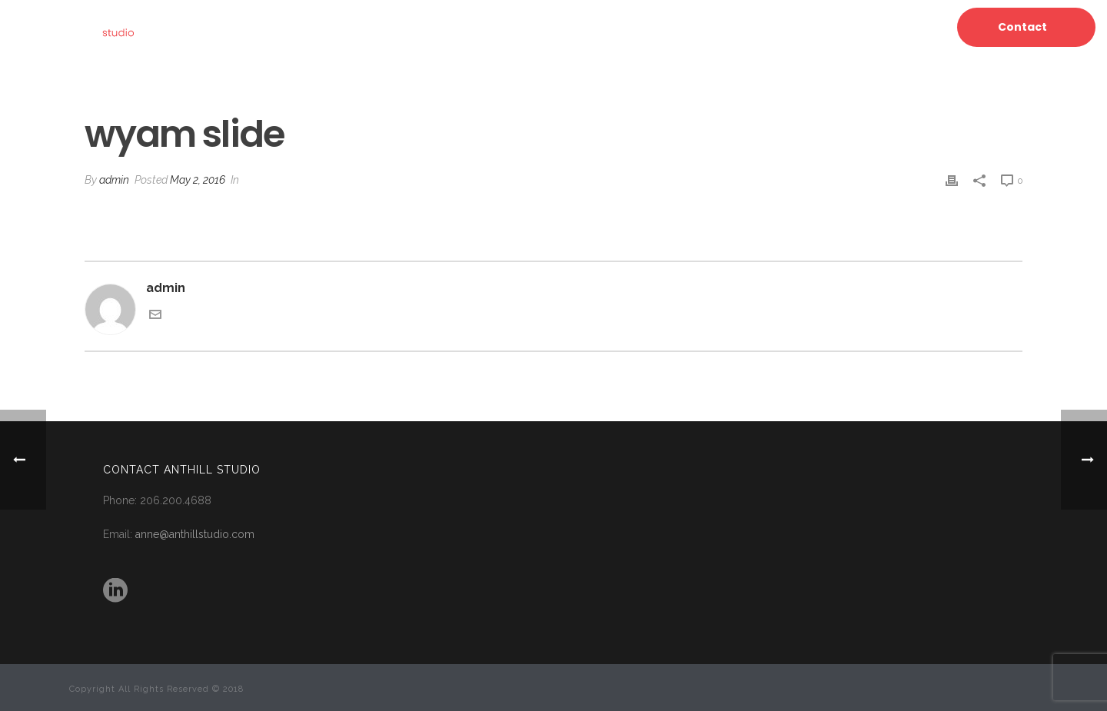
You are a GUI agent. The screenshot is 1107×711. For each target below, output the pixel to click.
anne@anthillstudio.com (194, 534)
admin (114, 180)
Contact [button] (1022, 27)
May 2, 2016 (197, 180)
